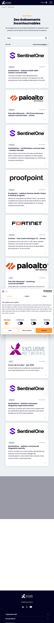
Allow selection (27, 330)
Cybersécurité (11, 614)
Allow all (44, 330)
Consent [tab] (9, 296)
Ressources (11, 7)
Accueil (5, 7)
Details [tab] (27, 296)
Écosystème (10, 618)
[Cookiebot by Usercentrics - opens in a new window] (44, 291)
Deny (10, 330)
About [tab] (44, 296)
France (44, 2)
